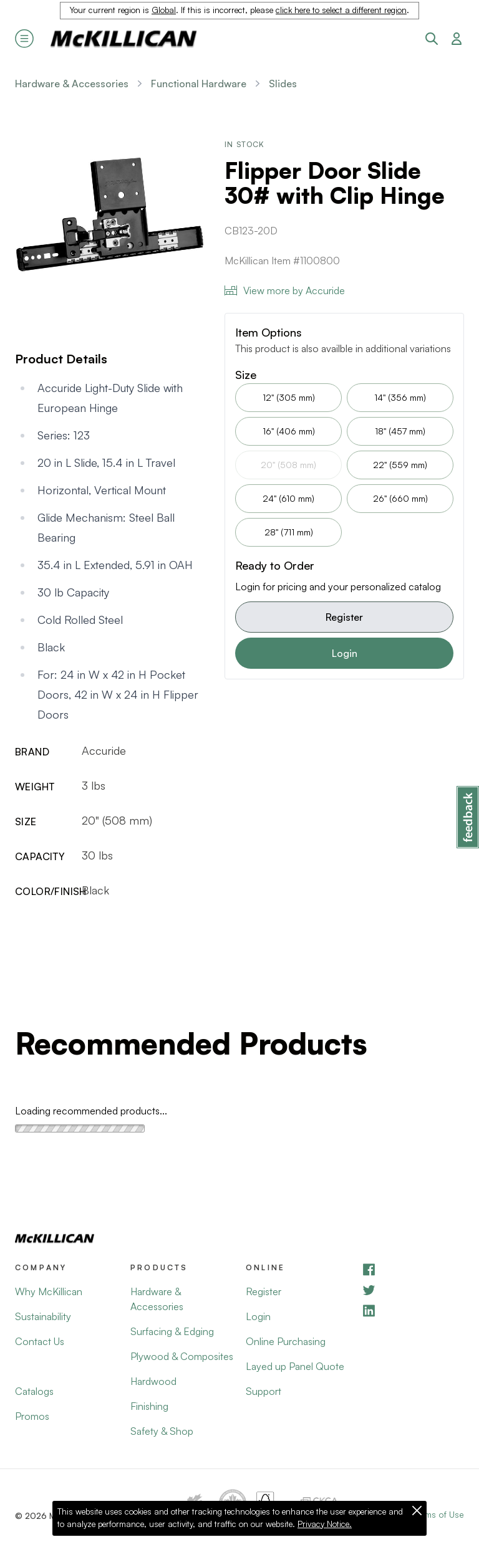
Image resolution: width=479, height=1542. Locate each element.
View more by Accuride (285, 290)
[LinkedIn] (412, 1310)
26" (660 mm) (400, 498)
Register (344, 617)
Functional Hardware (198, 83)
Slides (283, 83)
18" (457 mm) (400, 431)
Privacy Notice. (325, 1524)
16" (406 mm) (289, 431)
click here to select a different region (341, 10)
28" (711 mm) (288, 532)
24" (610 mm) (288, 498)
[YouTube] (412, 1290)
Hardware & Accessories (71, 83)
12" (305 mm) (289, 397)
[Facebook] (412, 1269)
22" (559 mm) (400, 464)
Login (344, 653)
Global (164, 10)
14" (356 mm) (400, 397)
